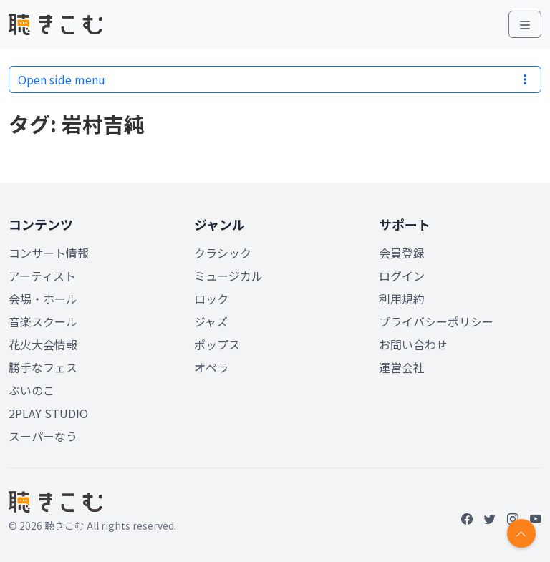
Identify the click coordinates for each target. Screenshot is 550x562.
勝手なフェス (43, 367)
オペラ (211, 367)
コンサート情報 (49, 252)
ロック (211, 298)
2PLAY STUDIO (48, 413)
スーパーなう (43, 436)
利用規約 (402, 298)
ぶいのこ (31, 390)
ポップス (217, 344)
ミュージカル (228, 275)
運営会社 (402, 367)
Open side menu (275, 79)
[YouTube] (535, 518)
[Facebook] (467, 518)
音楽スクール (43, 321)
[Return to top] (521, 533)
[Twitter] (490, 518)
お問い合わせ (413, 344)
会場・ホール (43, 298)
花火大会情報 (43, 344)
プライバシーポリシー (436, 321)
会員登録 (402, 252)
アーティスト (42, 275)
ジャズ (211, 321)
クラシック (222, 252)
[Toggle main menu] (524, 24)
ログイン (402, 275)
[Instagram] (512, 518)
